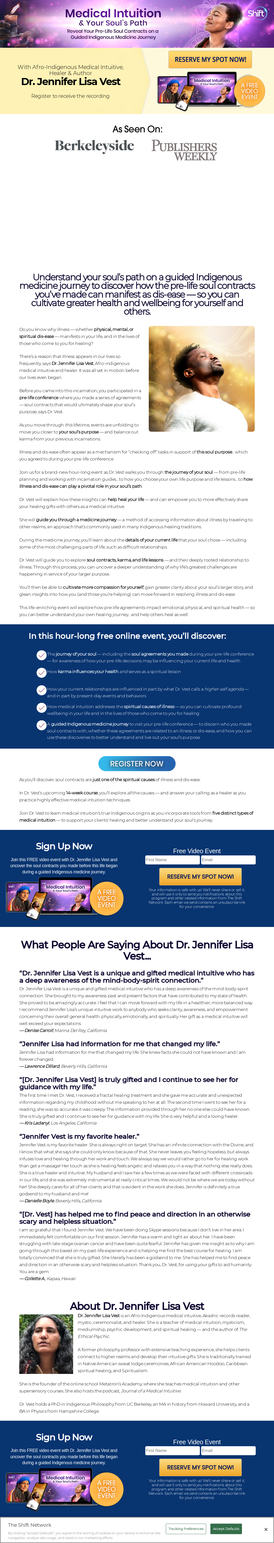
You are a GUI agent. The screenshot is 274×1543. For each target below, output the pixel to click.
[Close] (265, 1529)
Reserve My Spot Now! (200, 877)
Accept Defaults (226, 1529)
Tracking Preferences (186, 1529)
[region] (137, 1530)
